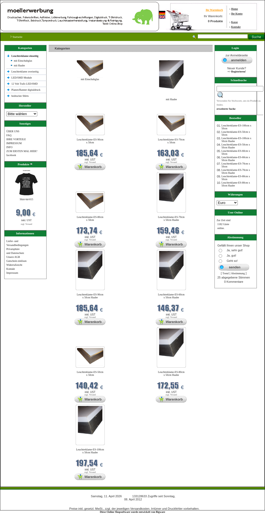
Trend (225, 273)
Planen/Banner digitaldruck (25, 89)
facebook (11, 155)
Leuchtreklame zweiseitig (25, 71)
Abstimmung (238, 273)
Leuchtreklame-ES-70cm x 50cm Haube (171, 218)
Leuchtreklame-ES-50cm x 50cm (90, 373)
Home (234, 8)
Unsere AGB (13, 256)
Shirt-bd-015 (26, 199)
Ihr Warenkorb (214, 9)
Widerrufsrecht (14, 264)
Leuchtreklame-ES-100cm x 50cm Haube (90, 451)
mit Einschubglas (23, 60)
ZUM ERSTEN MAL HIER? (21, 151)
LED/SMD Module (21, 77)
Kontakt (236, 26)
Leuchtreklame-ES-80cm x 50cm (90, 218)
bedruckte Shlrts (20, 95)
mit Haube (19, 65)
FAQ (8, 135)
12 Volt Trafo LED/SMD (24, 83)
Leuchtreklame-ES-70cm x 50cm (171, 141)
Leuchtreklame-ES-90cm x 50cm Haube (90, 296)
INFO (9, 147)
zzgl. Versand (26, 224)
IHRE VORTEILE (16, 139)
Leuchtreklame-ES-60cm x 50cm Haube (171, 296)
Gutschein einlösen (16, 260)
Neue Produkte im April (62, 110)
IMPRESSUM (14, 143)
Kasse (234, 22)
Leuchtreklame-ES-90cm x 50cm (90, 141)
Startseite (16, 36)
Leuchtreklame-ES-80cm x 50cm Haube (171, 373)
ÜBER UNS (12, 131)
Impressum (12, 272)
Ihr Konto (237, 13)
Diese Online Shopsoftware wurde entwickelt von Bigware (132, 511)
